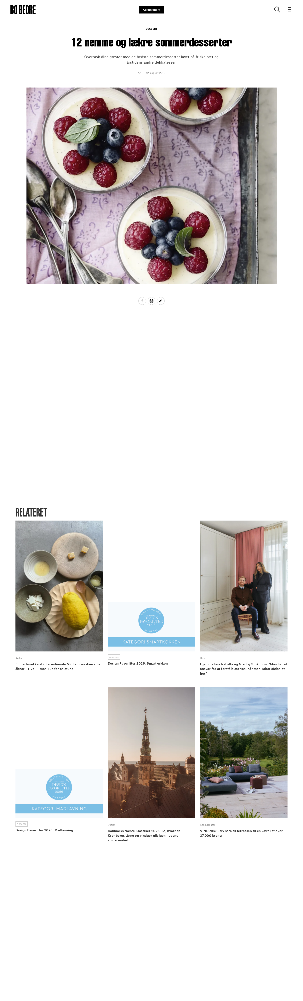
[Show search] (277, 10)
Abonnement (151, 10)
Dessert (151, 28)
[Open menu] (290, 9)
